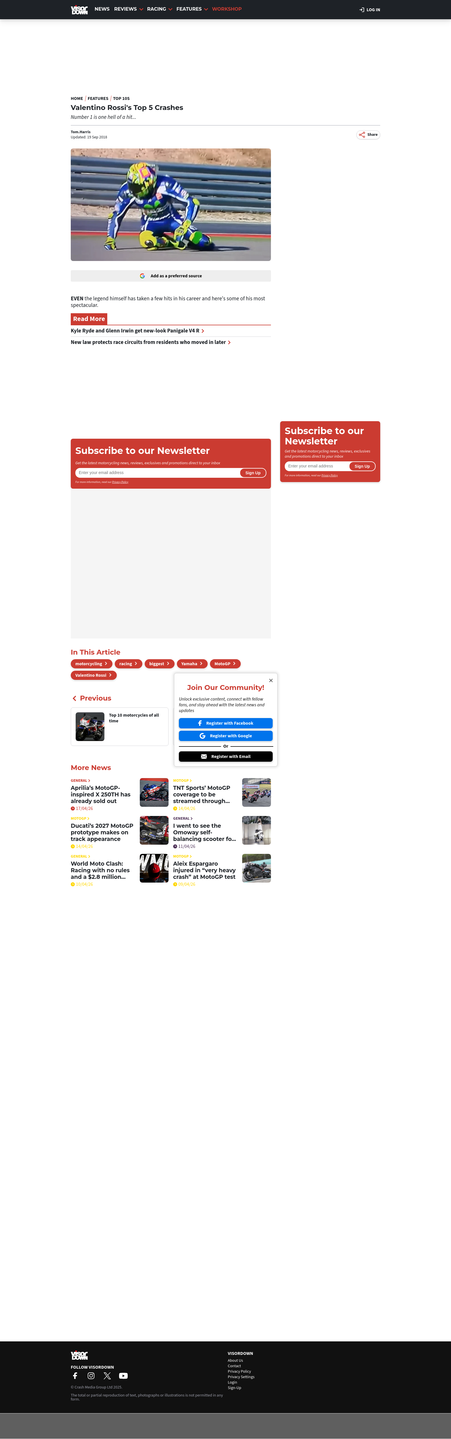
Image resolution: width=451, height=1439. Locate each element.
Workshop (227, 9)
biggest (156, 664)
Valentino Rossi (90, 675)
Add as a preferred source (171, 276)
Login (232, 1382)
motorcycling (88, 664)
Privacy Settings (241, 1377)
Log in (370, 10)
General (80, 781)
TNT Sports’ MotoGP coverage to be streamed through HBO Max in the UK (201, 794)
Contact (234, 1366)
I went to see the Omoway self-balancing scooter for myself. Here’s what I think (203, 832)
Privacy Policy (120, 482)
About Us (235, 1361)
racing (125, 664)
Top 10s (121, 98)
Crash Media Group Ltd (93, 1387)
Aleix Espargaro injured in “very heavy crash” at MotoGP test (204, 870)
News (102, 9)
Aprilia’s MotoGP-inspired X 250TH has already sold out (101, 794)
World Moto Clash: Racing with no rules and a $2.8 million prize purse (100, 870)
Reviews (128, 9)
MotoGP (222, 664)
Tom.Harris (81, 132)
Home (77, 98)
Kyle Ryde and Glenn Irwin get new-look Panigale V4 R (137, 331)
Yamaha (189, 664)
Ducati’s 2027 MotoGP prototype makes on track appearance (102, 832)
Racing (160, 9)
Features (192, 9)
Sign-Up (234, 1388)
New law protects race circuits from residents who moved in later (151, 342)
